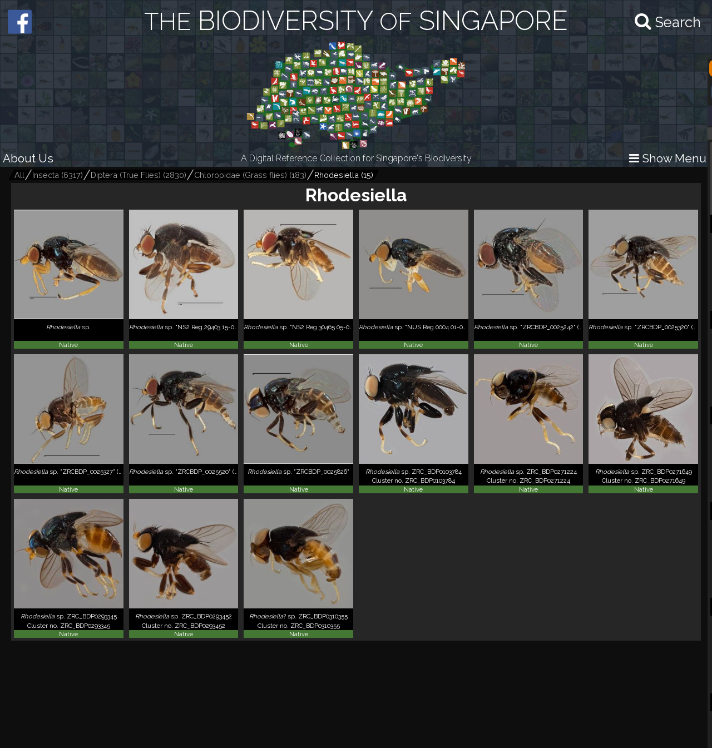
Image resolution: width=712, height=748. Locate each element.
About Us (28, 158)
